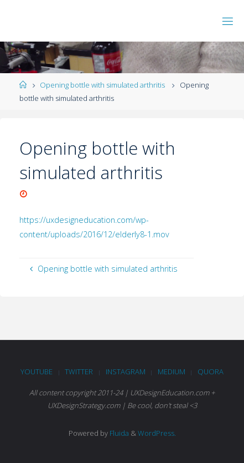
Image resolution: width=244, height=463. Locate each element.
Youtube (36, 371)
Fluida (118, 433)
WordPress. (157, 433)
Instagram (126, 371)
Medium (171, 371)
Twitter (79, 371)
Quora (211, 371)
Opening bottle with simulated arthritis (102, 85)
